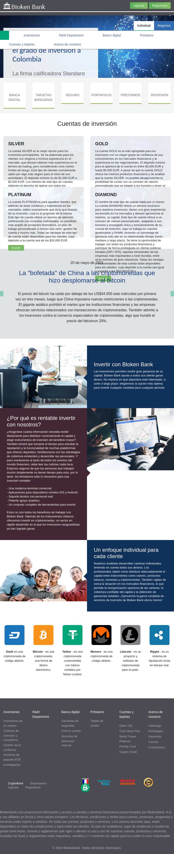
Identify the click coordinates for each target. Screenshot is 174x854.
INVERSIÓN (159, 95)
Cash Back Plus (129, 731)
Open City (126, 725)
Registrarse (159, 5)
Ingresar (138, 5)
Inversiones (32, 35)
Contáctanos (156, 747)
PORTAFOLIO (102, 95)
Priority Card (127, 746)
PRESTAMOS (130, 95)
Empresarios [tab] (38, 783)
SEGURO (73, 95)
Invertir (16, 248)
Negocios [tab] (164, 25)
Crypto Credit (128, 752)
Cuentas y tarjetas (22, 44)
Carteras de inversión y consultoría (11, 735)
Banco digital (112, 35)
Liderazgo (154, 725)
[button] (1, 293)
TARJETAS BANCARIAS (43, 97)
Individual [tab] (143, 25)
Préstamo (147, 35)
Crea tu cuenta (71, 731)
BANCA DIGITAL (14, 97)
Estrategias (155, 731)
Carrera (153, 742)
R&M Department (71, 35)
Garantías (154, 736)
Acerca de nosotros (67, 44)
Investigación (12, 764)
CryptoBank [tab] (15, 783)
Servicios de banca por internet (69, 741)
